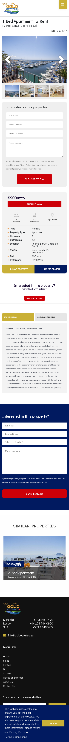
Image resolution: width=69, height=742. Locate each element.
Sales (6, 660)
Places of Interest (13, 677)
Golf (5, 669)
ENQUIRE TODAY (34, 179)
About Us (8, 681)
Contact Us (9, 686)
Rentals (7, 664)
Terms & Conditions (42, 479)
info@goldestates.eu (18, 635)
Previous (15, 55)
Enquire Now (34, 204)
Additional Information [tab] (46, 317)
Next (55, 55)
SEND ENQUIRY (34, 493)
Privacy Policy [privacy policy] (17, 732)
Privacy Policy (25, 165)
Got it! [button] (53, 723)
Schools (7, 673)
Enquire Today (34, 298)
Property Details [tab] (10, 317)
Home (6, 656)
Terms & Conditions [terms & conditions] (16, 737)
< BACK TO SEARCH (50, 269)
